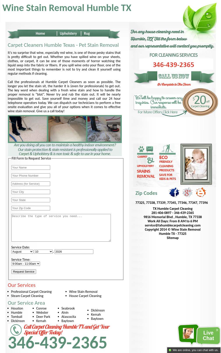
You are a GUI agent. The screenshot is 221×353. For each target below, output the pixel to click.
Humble (16, 312)
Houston (17, 308)
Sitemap (173, 238)
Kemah (41, 321)
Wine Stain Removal (83, 292)
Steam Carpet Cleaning (27, 296)
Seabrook (68, 308)
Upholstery (68, 33)
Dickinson (18, 321)
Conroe (41, 308)
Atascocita (69, 317)
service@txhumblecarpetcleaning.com (172, 225)
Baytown (68, 321)
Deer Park (43, 317)
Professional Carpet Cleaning (31, 292)
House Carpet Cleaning (85, 296)
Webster (42, 312)
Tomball (16, 317)
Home (40, 33)
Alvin (65, 312)
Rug (87, 33)
